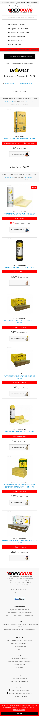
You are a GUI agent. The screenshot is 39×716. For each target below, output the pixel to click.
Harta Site (19, 667)
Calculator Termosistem (16, 37)
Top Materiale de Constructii (19, 658)
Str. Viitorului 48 (32, 2)
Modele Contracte (19, 664)
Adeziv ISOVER (9, 83)
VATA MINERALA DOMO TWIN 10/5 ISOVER (19, 214)
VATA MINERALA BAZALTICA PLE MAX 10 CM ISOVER (19, 322)
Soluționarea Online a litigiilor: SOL (19, 585)
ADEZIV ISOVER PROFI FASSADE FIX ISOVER (19, 138)
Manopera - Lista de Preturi (18, 29)
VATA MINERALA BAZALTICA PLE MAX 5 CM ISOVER (19, 377)
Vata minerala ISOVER (26, 83)
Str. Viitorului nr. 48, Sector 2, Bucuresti (21, 693)
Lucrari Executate (14, 45)
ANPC (10, 580)
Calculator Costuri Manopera (18, 32)
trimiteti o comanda (21, 696)
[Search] (20, 17)
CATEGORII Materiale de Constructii (21, 56)
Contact (27, 6)
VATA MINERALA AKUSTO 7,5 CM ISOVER (19, 267)
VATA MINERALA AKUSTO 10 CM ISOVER (19, 431)
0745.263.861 (21, 2)
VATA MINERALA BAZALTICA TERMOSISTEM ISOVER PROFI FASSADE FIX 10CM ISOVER (19, 486)
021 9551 (27, 580)
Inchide (19, 713)
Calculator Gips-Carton (16, 40)
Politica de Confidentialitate (19, 590)
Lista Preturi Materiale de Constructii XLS (19, 661)
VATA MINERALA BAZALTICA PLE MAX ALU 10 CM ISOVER (19, 541)
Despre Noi (18, 6)
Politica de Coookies (19, 708)
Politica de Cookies (19, 593)
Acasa (10, 6)
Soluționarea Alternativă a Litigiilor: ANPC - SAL (19, 582)
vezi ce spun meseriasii (17, 154)
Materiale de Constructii (16, 25)
